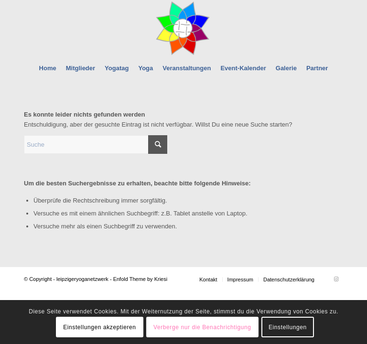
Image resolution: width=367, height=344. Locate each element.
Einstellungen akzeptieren (99, 327)
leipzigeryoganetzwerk (82, 279)
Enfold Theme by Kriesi (140, 279)
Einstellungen (288, 327)
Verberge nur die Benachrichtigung (202, 327)
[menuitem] (47, 68)
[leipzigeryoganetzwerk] (183, 28)
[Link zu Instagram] (336, 279)
